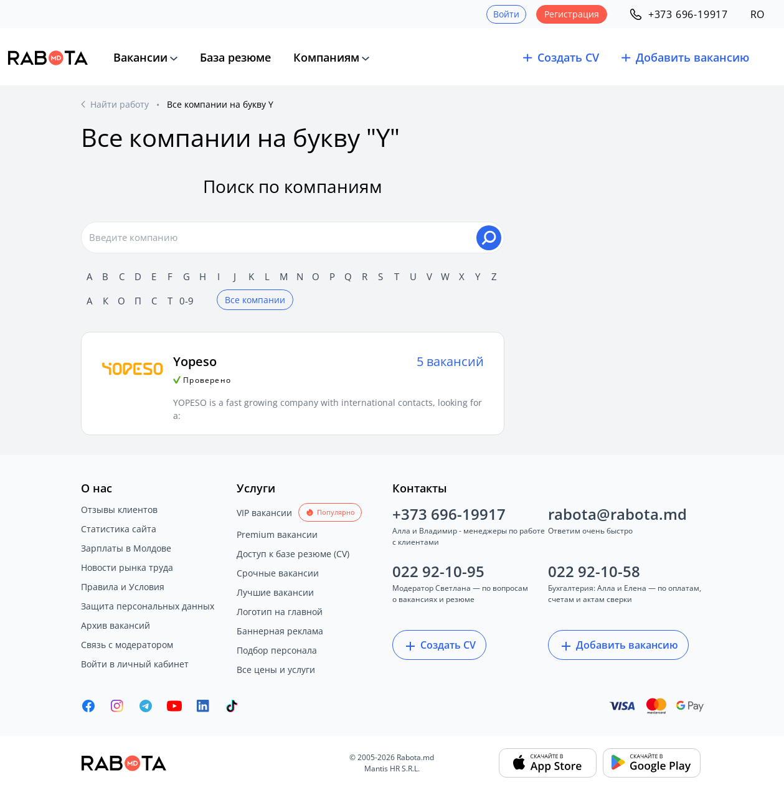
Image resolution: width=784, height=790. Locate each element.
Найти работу (119, 104)
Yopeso (195, 361)
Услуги (256, 488)
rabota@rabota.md (617, 514)
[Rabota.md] (47, 58)
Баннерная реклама (280, 631)
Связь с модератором (127, 645)
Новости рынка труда (127, 567)
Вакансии (140, 57)
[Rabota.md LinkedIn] (203, 706)
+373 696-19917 (449, 514)
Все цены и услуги (276, 669)
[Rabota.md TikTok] (231, 706)
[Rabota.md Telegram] (145, 706)
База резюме (235, 57)
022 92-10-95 (438, 571)
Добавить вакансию (618, 646)
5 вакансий (450, 361)
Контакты (419, 488)
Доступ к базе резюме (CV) (293, 554)
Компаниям (326, 57)
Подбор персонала (277, 650)
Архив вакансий (115, 625)
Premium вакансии (277, 534)
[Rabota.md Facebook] (88, 706)
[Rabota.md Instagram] (117, 706)
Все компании (255, 300)
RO (757, 14)
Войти (506, 14)
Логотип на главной (280, 612)
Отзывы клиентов (119, 509)
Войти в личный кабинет (135, 664)
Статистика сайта (118, 529)
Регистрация (571, 14)
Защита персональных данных (147, 606)
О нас (96, 488)
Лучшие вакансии (275, 592)
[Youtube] (174, 706)
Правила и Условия (122, 587)
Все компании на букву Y (220, 104)
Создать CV (439, 646)
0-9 (186, 300)
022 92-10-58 (594, 571)
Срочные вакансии (278, 573)
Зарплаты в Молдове (126, 548)
